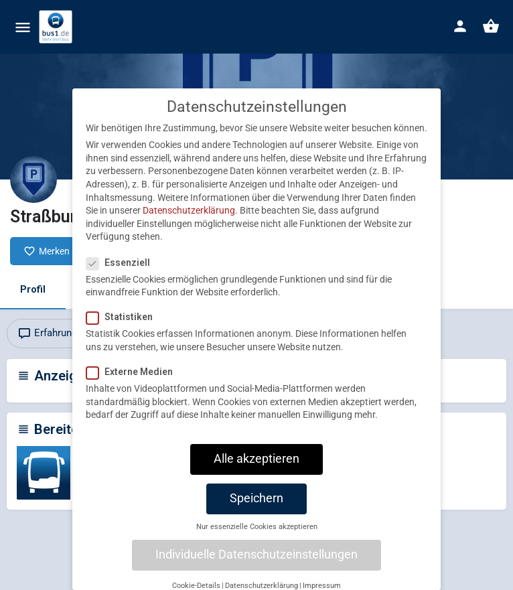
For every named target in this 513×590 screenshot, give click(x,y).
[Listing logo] (33, 179)
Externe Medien (133, 386)
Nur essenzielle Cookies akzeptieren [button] (256, 540)
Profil (33, 289)
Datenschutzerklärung (189, 225)
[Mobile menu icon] (22, 27)
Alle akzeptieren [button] (256, 473)
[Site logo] (57, 27)
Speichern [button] (256, 513)
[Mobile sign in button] (460, 26)
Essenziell (122, 276)
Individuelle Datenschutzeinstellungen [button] (256, 569)
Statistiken (123, 331)
